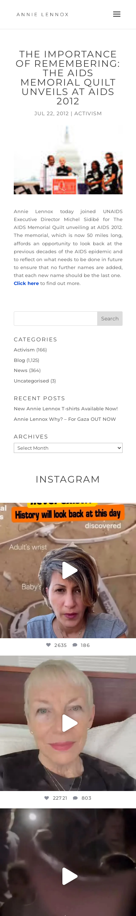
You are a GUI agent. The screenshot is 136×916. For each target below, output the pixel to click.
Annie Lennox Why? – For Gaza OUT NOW (65, 419)
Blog (19, 360)
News (21, 370)
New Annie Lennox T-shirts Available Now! (66, 408)
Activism (88, 113)
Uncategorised (31, 381)
